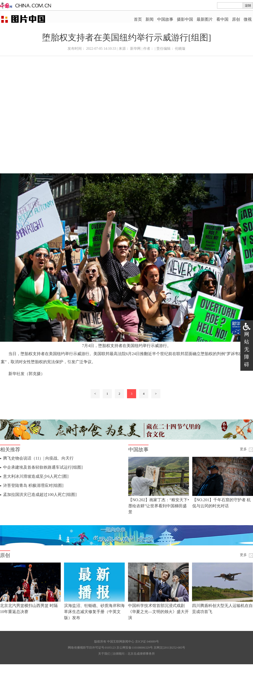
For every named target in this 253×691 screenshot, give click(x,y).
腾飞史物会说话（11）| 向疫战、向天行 (38, 458)
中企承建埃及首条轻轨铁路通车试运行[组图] (43, 467)
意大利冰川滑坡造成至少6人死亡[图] (36, 476)
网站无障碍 (246, 349)
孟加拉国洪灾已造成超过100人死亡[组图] (40, 494)
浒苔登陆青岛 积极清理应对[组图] (33, 485)
